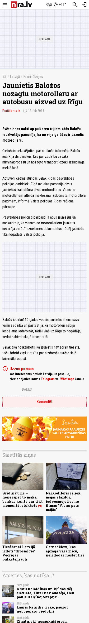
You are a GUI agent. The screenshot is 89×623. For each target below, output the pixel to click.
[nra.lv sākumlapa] (21, 4)
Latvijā (15, 76)
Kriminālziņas (33, 76)
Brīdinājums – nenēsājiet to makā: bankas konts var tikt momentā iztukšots (22, 499)
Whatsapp (67, 379)
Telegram (48, 379)
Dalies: (27, 389)
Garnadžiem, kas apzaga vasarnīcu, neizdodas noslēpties (65, 551)
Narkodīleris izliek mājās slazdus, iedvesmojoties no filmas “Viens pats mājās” (63, 501)
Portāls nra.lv (11, 111)
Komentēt (44, 401)
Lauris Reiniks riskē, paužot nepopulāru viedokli (42, 609)
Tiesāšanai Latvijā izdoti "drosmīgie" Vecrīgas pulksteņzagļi (18, 553)
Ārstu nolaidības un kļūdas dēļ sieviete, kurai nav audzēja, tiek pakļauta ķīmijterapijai (46, 593)
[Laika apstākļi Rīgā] (56, 4)
